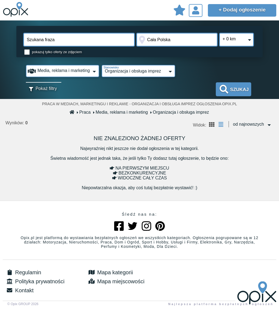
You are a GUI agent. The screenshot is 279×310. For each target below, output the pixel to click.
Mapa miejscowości (115, 281)
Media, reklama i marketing (120, 112)
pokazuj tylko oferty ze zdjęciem (57, 52)
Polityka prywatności (35, 281)
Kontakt (19, 290)
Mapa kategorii (110, 272)
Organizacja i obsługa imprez (180, 112)
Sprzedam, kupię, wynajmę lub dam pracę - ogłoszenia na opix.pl (16, 9)
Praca (84, 112)
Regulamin (23, 272)
